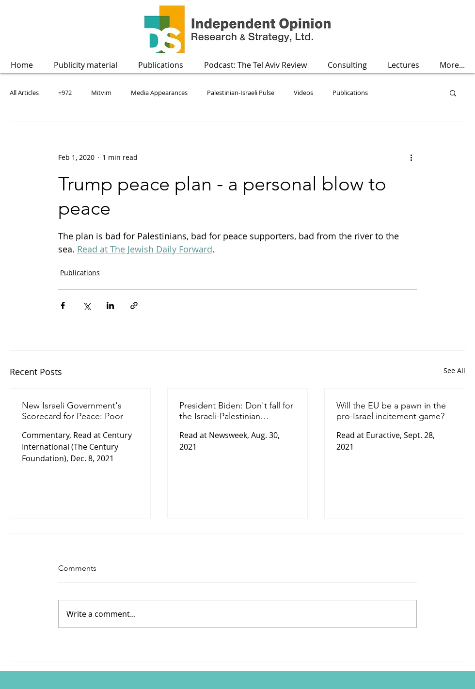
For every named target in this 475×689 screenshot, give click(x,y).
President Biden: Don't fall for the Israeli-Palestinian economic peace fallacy (236, 411)
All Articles (24, 92)
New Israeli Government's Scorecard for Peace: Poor (72, 411)
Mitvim (101, 92)
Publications (350, 92)
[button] (160, 65)
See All (454, 370)
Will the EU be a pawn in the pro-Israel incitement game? (391, 411)
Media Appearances (159, 92)
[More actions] (411, 157)
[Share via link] (134, 305)
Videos (303, 92)
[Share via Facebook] (62, 305)
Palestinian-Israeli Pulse (240, 92)
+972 (65, 92)
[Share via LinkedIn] (110, 305)
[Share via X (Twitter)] (86, 305)
